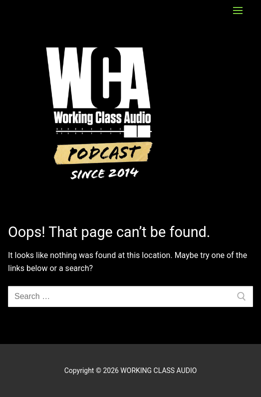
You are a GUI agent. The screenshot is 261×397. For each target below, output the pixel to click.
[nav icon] (238, 10)
